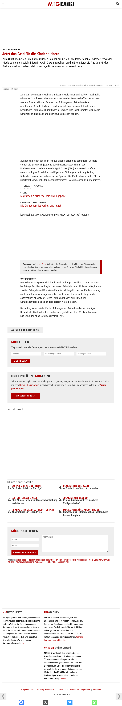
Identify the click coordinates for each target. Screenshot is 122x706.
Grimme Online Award (29, 385)
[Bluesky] (87, 703)
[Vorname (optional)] (59, 354)
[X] (63, 703)
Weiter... (63, 678)
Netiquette (74, 689)
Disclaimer (97, 689)
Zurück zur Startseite (25, 329)
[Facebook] (39, 703)
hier (22, 643)
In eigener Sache (28, 689)
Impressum (85, 689)
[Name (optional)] (91, 354)
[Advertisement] (61, 27)
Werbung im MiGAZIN (46, 689)
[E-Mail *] (26, 354)
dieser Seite (41, 264)
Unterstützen (62, 689)
